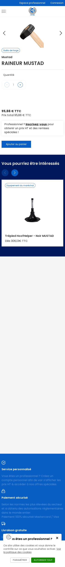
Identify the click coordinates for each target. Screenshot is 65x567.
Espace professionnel (32, 3)
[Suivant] (14, 172)
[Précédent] (5, 172)
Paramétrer (21, 560)
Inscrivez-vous (36, 124)
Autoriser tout (44, 560)
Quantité (8, 75)
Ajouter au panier (16, 144)
